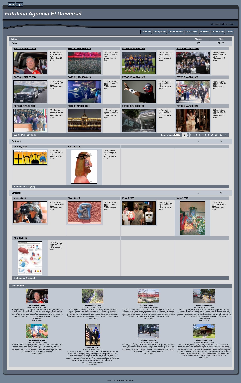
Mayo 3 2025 (74, 198)
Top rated (204, 32)
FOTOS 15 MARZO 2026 (79, 48)
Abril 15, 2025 (20, 238)
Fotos (14, 43)
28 (221, 135)
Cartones (16, 141)
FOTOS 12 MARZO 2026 (25, 77)
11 (216, 135)
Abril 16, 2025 (20, 147)
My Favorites (218, 32)
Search (229, 32)
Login (19, 4)
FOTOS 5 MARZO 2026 (187, 106)
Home (11, 4)
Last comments (175, 32)
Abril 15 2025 (74, 147)
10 (212, 135)
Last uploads (159, 32)
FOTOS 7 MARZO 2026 (79, 106)
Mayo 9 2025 (20, 198)
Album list (146, 32)
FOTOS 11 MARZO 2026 (79, 77)
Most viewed (191, 32)
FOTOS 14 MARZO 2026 (133, 48)
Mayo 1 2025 (182, 198)
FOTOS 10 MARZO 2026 (133, 77)
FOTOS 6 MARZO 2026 (133, 106)
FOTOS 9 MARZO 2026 (187, 77)
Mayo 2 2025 (128, 198)
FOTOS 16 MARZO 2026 (25, 48)
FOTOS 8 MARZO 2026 (24, 106)
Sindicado (16, 193)
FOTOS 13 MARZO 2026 (187, 48)
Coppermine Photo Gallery (125, 380)
